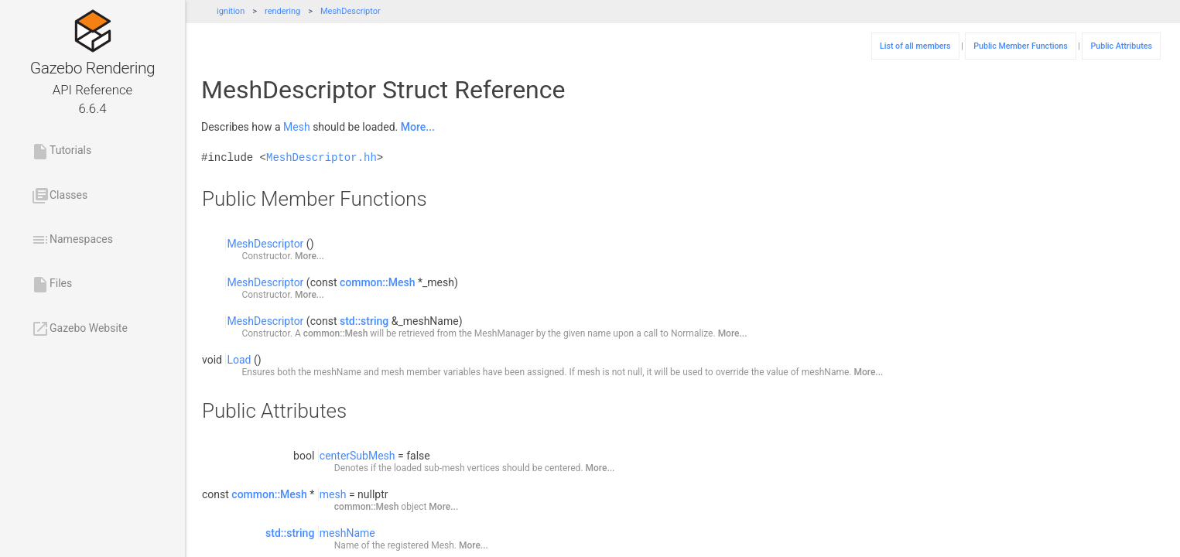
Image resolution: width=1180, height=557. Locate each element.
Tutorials (61, 151)
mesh (333, 494)
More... (418, 127)
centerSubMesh (357, 455)
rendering (282, 11)
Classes (59, 195)
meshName (347, 533)
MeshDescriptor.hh (321, 157)
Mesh (296, 127)
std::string (364, 321)
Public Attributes (1121, 46)
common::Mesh (378, 282)
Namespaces (72, 240)
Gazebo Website (79, 329)
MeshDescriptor (350, 11)
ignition (231, 11)
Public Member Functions (1020, 46)
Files (51, 284)
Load (239, 360)
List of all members (915, 46)
